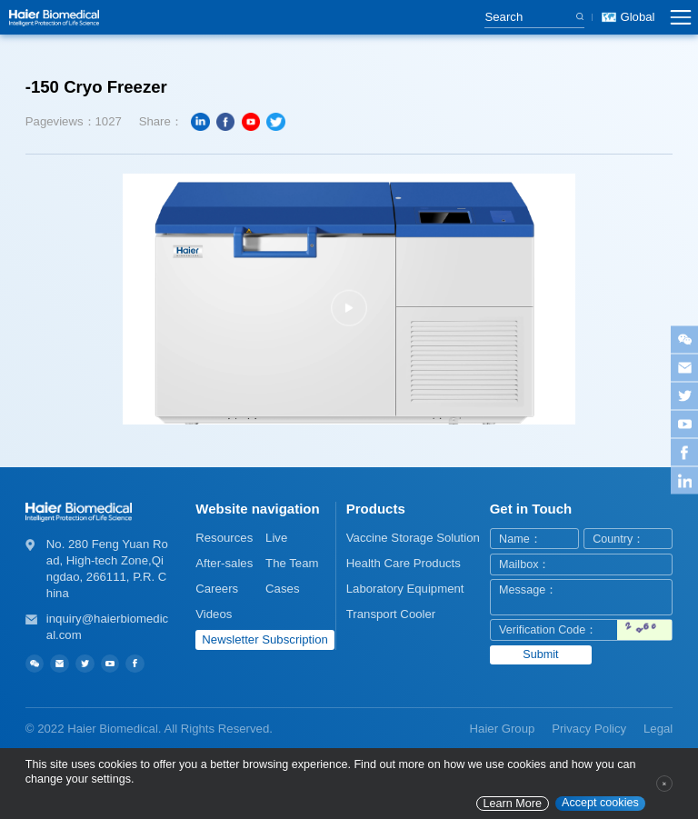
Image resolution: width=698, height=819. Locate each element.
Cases (282, 588)
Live (276, 537)
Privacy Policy (589, 728)
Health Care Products (403, 563)
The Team (291, 563)
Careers (216, 588)
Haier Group (502, 728)
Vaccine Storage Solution (413, 537)
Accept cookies (600, 802)
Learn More (513, 803)
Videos (213, 614)
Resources (224, 537)
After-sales (224, 563)
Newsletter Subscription (265, 639)
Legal (658, 728)
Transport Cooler (390, 614)
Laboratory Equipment (405, 588)
